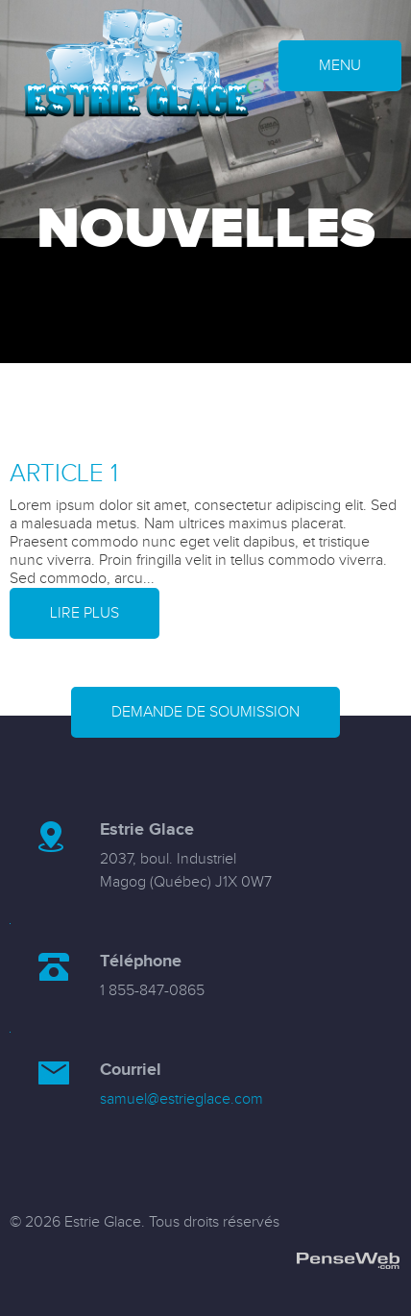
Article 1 (64, 473)
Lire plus (84, 613)
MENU (340, 66)
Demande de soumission (205, 712)
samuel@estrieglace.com (181, 1099)
